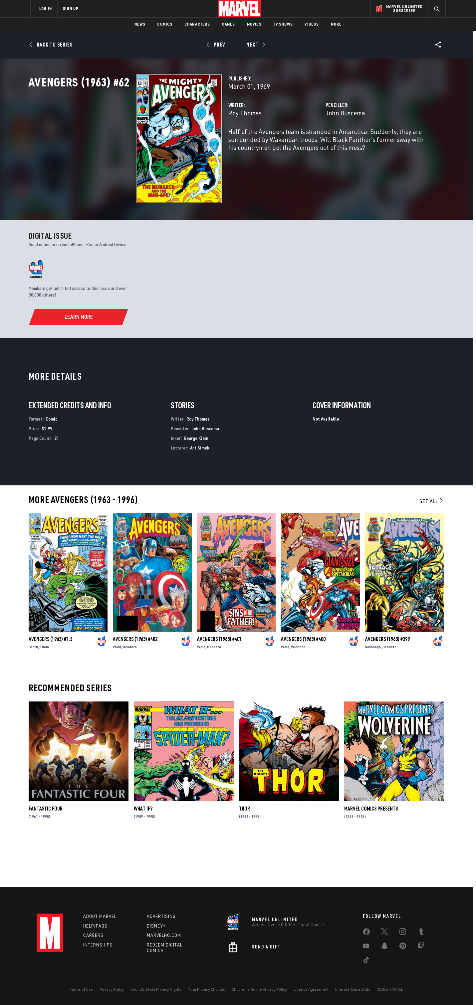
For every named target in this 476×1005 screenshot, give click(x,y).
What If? (143, 855)
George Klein (196, 484)
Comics (164, 24)
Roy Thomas (169, 142)
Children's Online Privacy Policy (259, 989)
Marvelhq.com (164, 935)
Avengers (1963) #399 (387, 685)
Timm (44, 693)
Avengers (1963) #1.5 (50, 685)
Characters (197, 24)
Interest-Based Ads (352, 989)
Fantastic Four (46, 855)
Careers (93, 935)
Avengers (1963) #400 (303, 685)
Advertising (161, 916)
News (139, 24)
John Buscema (308, 142)
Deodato (130, 693)
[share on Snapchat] (384, 947)
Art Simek (199, 494)
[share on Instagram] (402, 933)
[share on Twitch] (421, 947)
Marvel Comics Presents (371, 855)
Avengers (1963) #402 (135, 685)
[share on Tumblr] (421, 933)
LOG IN (45, 8)
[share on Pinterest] (402, 947)
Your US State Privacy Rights (155, 989)
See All (431, 547)
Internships (98, 944)
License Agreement (311, 989)
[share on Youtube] (366, 947)
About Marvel (100, 916)
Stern (33, 693)
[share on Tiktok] (366, 961)
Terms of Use (81, 989)
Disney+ (156, 926)
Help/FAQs (95, 926)
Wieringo (298, 693)
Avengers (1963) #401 (219, 685)
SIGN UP (70, 8)
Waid (117, 693)
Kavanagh (373, 693)
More (336, 24)
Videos (312, 24)
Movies (254, 24)
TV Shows (283, 24)
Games (228, 24)
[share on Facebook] (366, 933)
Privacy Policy (112, 989)
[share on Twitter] (384, 933)
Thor (244, 855)
